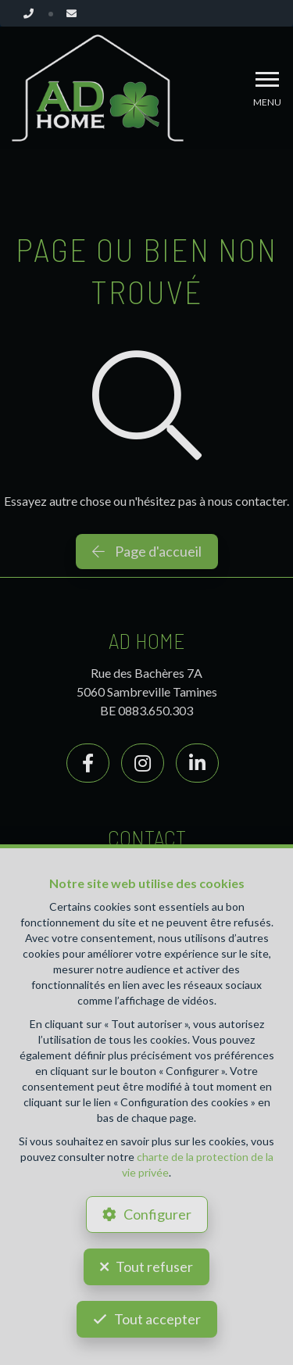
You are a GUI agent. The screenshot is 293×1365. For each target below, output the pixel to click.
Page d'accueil (147, 551)
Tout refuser (154, 1266)
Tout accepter (157, 1318)
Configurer (157, 1214)
